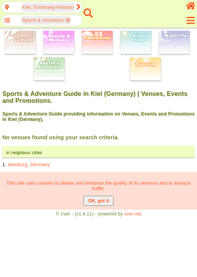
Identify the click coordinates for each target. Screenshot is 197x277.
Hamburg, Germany (29, 164)
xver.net (132, 214)
